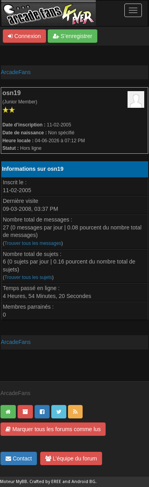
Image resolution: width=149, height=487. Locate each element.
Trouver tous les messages (32, 243)
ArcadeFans (16, 72)
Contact (19, 458)
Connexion (24, 36)
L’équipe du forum (71, 458)
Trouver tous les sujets (28, 277)
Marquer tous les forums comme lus (53, 429)
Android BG (83, 481)
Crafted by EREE (45, 481)
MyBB (21, 481)
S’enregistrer (72, 36)
